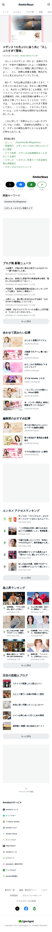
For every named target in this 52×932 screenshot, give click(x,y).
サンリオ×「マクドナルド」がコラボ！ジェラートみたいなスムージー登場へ (33, 519)
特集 (41, 12)
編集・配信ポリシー (28, 890)
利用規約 (14, 895)
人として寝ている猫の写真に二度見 (28, 694)
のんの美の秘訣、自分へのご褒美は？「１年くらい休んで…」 (40, 609)
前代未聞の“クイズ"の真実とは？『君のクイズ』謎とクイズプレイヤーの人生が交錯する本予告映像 (32, 555)
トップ (5, 12)
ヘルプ (44, 890)
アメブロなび (10, 870)
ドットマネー (10, 815)
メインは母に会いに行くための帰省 (28, 715)
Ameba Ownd (11, 834)
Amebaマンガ (11, 852)
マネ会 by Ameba (12, 821)
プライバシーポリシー (32, 895)
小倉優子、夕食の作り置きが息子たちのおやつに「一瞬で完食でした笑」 (26, 269)
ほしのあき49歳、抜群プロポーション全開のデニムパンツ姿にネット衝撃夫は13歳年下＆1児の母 (33, 566)
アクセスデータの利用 (26, 901)
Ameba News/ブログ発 (29, 56)
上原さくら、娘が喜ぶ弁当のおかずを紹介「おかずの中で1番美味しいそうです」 (26, 300)
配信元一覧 (10, 890)
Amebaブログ (11, 828)
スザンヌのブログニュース (18, 166)
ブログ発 (30, 12)
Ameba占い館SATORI (14, 864)
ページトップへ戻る (26, 790)
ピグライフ (9, 858)
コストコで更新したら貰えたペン (27, 683)
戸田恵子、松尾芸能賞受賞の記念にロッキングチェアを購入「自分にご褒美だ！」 (26, 290)
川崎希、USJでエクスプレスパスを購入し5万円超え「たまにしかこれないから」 (26, 310)
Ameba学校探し (12, 876)
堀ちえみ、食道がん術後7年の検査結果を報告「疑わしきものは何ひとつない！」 (27, 279)
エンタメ (17, 12)
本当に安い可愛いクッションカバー (28, 704)
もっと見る (26, 321)
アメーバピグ (10, 840)
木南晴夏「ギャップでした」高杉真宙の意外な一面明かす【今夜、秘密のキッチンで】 (40, 634)
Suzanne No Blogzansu (15, 201)
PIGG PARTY (10, 846)
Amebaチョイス (12, 809)
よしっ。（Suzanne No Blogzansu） (23, 142)
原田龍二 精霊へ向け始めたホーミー (28, 726)
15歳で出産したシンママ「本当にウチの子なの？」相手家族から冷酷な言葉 (33, 543)
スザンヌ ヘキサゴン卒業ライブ (18, 208)
